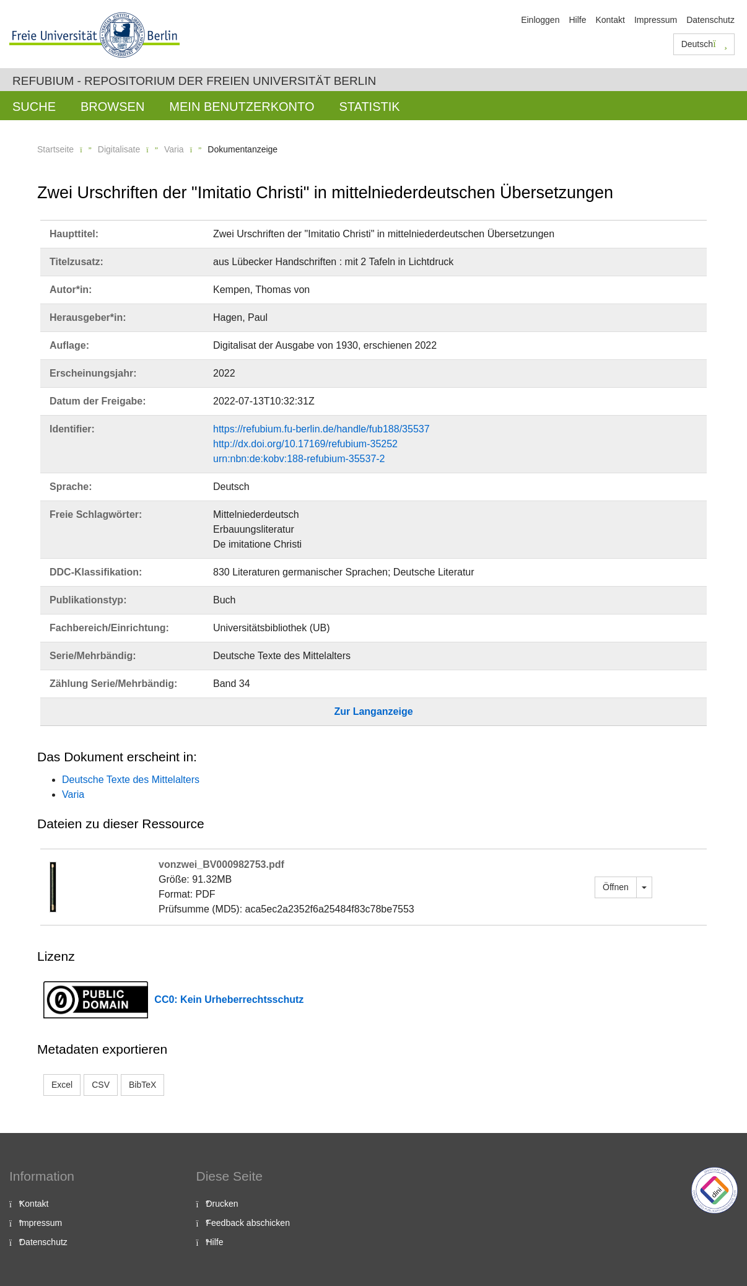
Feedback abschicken (248, 1223)
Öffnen (616, 887)
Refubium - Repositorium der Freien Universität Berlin (194, 80)
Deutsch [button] (704, 44)
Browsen (112, 106)
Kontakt (609, 20)
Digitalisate (119, 149)
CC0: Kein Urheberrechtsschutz (229, 999)
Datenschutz (710, 20)
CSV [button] (101, 1085)
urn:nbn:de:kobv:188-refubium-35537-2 (299, 458)
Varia (174, 149)
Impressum (655, 20)
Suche (34, 106)
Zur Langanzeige (373, 711)
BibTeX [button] (142, 1085)
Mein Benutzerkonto (241, 106)
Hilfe (577, 20)
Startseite (55, 149)
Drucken (222, 1204)
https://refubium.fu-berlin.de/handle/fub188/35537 (321, 429)
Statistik (369, 106)
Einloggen (540, 20)
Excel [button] (61, 1085)
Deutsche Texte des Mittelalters (130, 779)
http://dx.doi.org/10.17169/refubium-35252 (305, 444)
